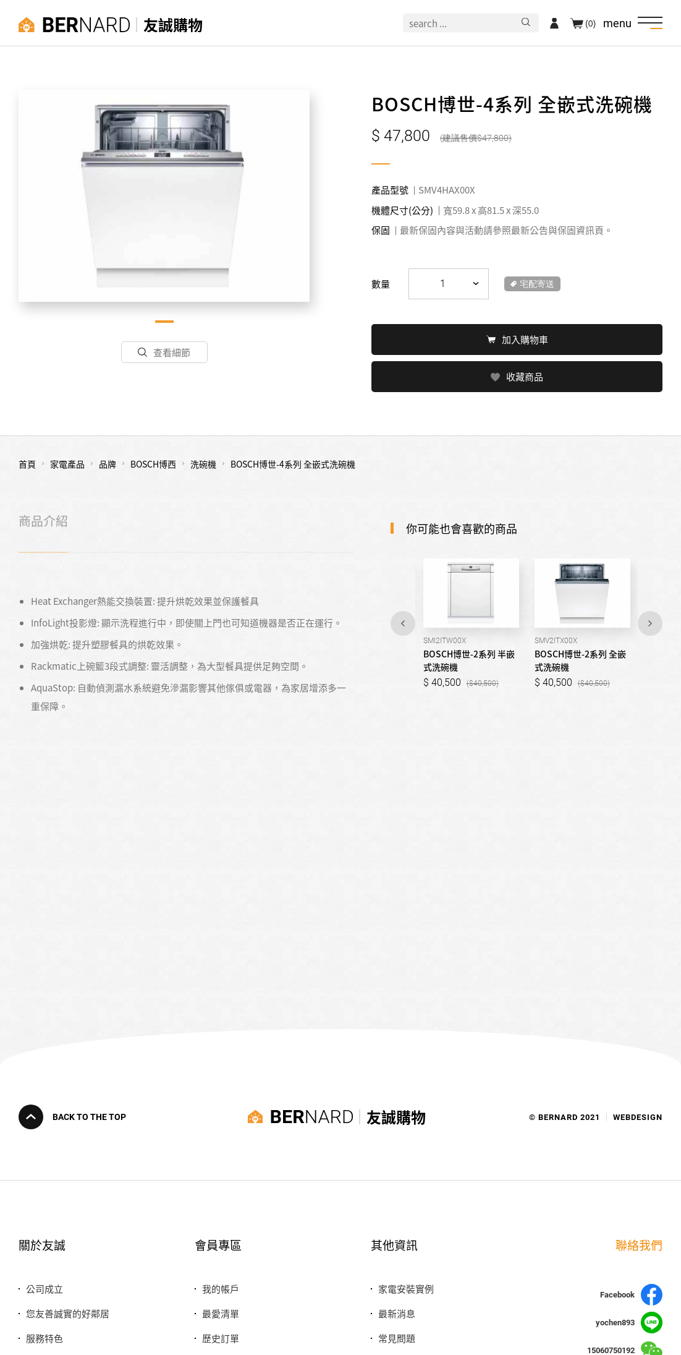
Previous (403, 622)
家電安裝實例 (406, 1288)
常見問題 (396, 1338)
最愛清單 (220, 1313)
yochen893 (629, 1322)
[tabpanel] (164, 196)
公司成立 (44, 1288)
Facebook (631, 1295)
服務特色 (44, 1338)
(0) (590, 23)
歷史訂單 (220, 1338)
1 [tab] (164, 321)
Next (650, 622)
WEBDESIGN (637, 1116)
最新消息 (396, 1313)
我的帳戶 (220, 1288)
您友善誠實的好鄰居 (67, 1313)
